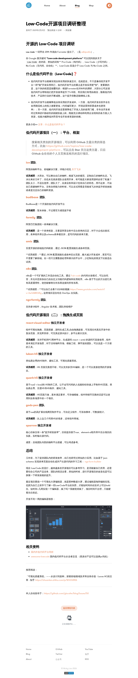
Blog (77, 5)
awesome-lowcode (40, 556)
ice (28, 162)
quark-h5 (32, 377)
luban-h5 (32, 354)
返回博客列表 (69, 608)
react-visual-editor (38, 323)
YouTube (89, 649)
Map (91, 5)
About (62, 5)
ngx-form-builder (93, 461)
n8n (28, 268)
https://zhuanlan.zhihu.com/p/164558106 (56, 579)
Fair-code (76, 275)
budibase (32, 197)
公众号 (59, 659)
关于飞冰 (76, 169)
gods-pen (32, 405)
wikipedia (86, 51)
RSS (87, 659)
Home (47, 5)
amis (29, 241)
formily (30, 217)
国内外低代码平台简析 (42, 551)
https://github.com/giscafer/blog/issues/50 (66, 593)
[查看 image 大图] (69, 522)
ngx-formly (33, 300)
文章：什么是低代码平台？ (51, 124)
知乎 (87, 654)
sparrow (31, 425)
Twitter (59, 654)
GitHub (59, 649)
